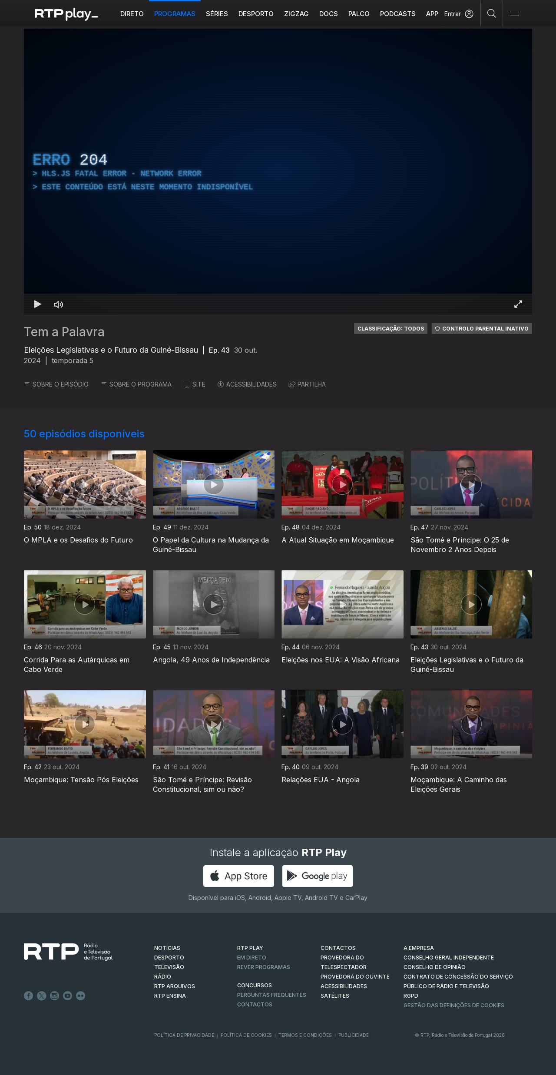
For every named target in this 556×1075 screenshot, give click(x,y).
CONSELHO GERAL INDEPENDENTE (449, 957)
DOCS (328, 14)
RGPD (411, 995)
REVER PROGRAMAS (263, 967)
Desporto (256, 14)
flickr (81, 996)
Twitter (41, 996)
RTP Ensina (170, 995)
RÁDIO (162, 976)
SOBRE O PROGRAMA (136, 384)
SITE (194, 384)
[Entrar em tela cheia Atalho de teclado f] (518, 304)
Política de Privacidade (184, 1035)
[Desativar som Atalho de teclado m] (58, 304)
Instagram (55, 996)
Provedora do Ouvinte (355, 976)
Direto (132, 14)
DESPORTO (169, 957)
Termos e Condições (305, 1035)
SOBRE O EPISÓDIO (56, 384)
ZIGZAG (296, 14)
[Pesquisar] (492, 13)
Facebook (28, 996)
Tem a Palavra (64, 331)
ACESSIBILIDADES (247, 384)
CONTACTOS (338, 948)
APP (432, 14)
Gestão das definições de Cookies (454, 1005)
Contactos (254, 1004)
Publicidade (353, 1035)
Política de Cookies (246, 1035)
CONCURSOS (254, 985)
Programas (174, 14)
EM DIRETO (251, 957)
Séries (217, 14)
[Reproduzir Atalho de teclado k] (37, 304)
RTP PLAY (250, 948)
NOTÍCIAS (167, 948)
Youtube (68, 996)
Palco (359, 14)
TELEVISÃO (169, 967)
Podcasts (398, 14)
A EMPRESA (419, 948)
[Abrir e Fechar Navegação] (514, 14)
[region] (278, 171)
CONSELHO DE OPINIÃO (435, 967)
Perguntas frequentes (271, 995)
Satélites (335, 995)
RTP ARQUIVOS (174, 986)
